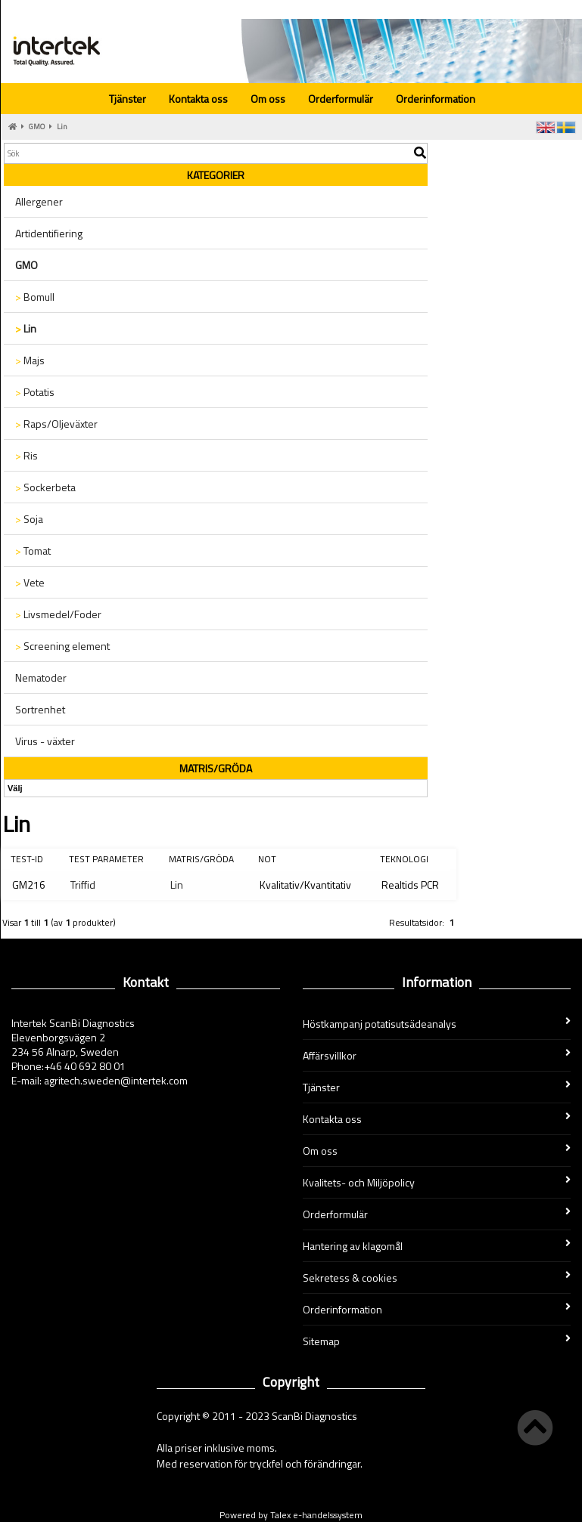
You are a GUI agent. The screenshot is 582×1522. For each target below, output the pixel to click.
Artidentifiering (48, 233)
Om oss (268, 99)
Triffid (82, 884)
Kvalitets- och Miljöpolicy (437, 1182)
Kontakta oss (198, 99)
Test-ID (27, 859)
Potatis (34, 392)
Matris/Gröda (201, 859)
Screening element (62, 646)
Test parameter (106, 859)
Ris (26, 455)
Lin (62, 126)
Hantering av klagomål (437, 1246)
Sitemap (437, 1341)
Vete (30, 582)
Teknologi (404, 859)
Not (267, 859)
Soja (29, 519)
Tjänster (127, 99)
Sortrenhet (40, 709)
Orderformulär (340, 99)
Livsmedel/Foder (58, 614)
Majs (30, 360)
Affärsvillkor (437, 1055)
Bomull (34, 297)
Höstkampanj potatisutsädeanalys (437, 1024)
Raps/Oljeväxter (56, 424)
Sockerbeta (45, 487)
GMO (37, 126)
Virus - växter (45, 741)
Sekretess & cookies (437, 1277)
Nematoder (41, 677)
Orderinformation (435, 99)
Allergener (39, 201)
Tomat (33, 550)
